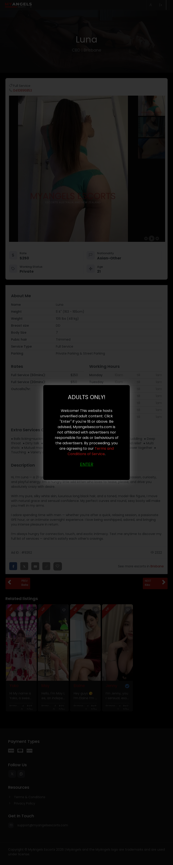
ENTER (86, 464)
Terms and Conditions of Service (91, 451)
